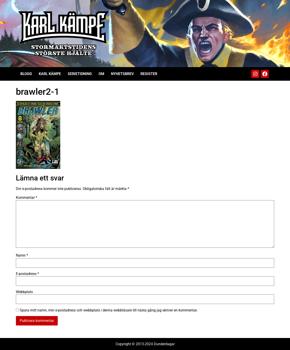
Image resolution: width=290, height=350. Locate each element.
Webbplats (24, 292)
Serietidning (80, 74)
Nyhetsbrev (122, 74)
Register (148, 74)
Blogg (26, 74)
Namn (22, 255)
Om (101, 74)
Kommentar (26, 197)
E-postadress (27, 274)
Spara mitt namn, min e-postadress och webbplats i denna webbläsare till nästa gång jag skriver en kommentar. (109, 310)
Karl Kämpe (50, 74)
